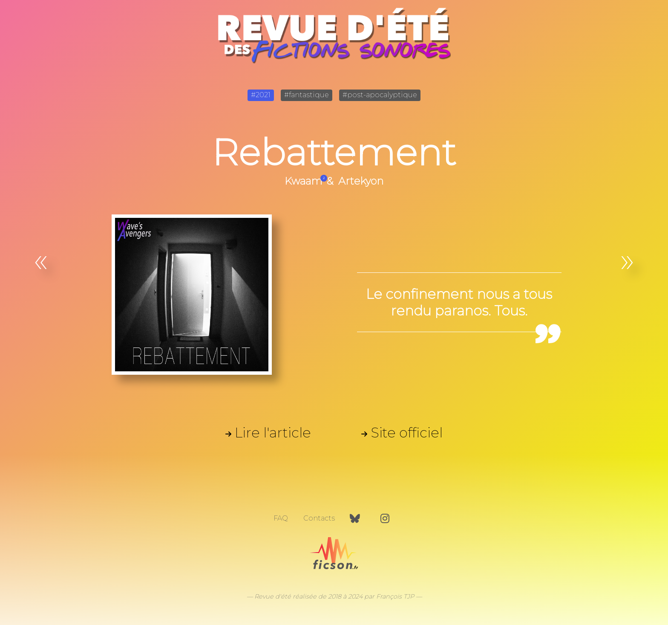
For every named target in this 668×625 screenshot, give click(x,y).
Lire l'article (273, 432)
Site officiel (407, 432)
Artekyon (360, 181)
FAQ (281, 518)
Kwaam (303, 181)
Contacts (319, 518)
